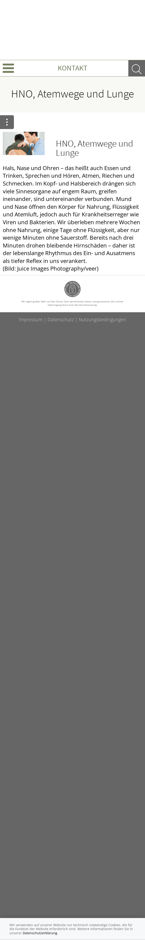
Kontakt (72, 68)
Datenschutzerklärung (40, 933)
